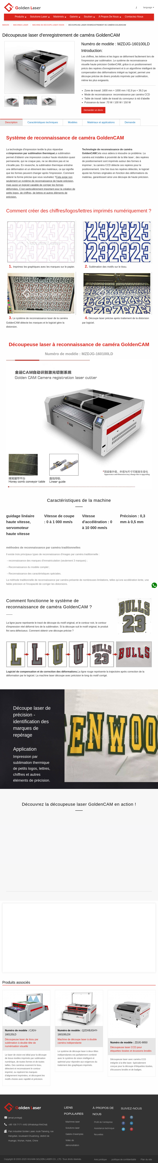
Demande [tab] (130, 121)
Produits (21, 15)
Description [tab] (11, 121)
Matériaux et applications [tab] (101, 121)
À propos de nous (110, 15)
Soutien (90, 15)
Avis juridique (100, 1158)
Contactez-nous (134, 16)
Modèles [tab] (72, 121)
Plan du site (146, 1158)
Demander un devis (93, 109)
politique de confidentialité (124, 1158)
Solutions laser (40, 15)
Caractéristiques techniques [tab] (42, 121)
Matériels (60, 15)
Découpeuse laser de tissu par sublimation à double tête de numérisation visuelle (21, 1041)
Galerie (75, 15)
